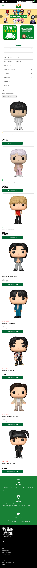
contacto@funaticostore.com (7, 539)
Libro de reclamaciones (6, 560)
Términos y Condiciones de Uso (8, 562)
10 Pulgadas (7, 73)
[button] (36, 16)
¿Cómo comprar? (5, 550)
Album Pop (7, 81)
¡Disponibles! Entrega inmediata (12, 58)
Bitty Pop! (6, 85)
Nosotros (4, 548)
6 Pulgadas (7, 77)
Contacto (3, 564)
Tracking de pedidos (6, 554)
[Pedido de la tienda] (9, 96)
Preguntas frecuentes (6, 552)
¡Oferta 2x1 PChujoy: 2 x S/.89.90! (12, 62)
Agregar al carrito (12, 143)
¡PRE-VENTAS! (7, 66)
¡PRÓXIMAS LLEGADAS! (9, 69)
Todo (5, 54)
